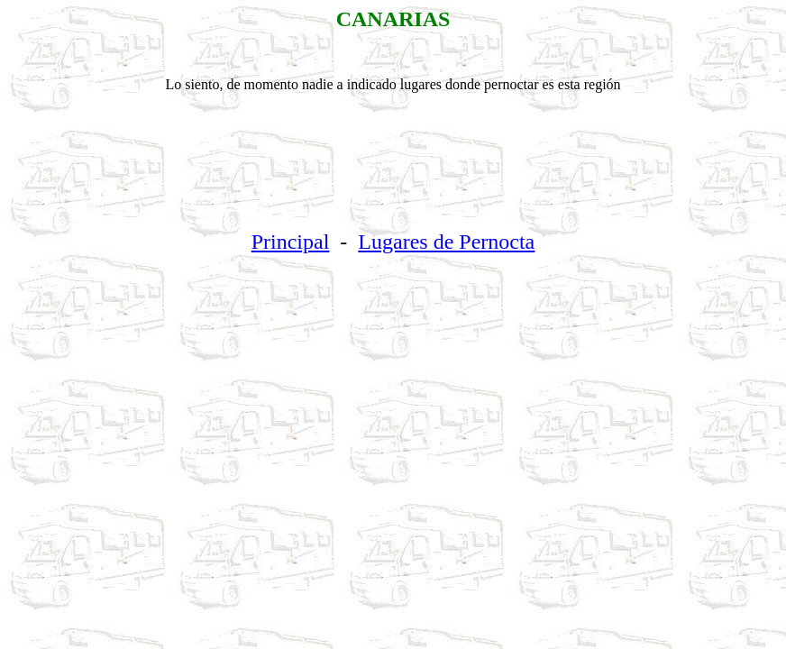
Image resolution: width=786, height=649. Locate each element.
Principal (290, 241)
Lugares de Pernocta (446, 241)
